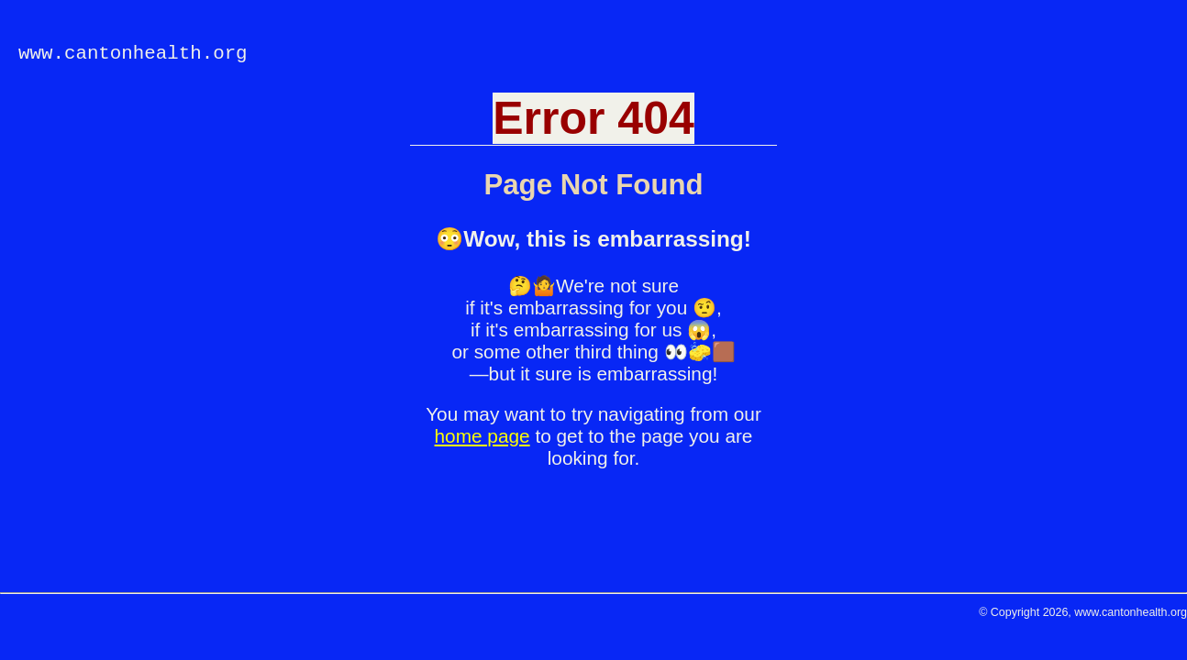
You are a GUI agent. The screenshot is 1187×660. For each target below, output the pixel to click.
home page (482, 435)
